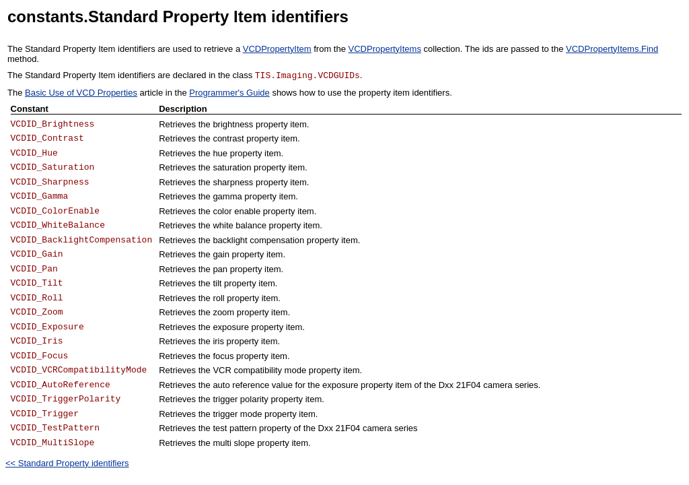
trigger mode (237, 414)
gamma (227, 196)
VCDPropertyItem (277, 49)
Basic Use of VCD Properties (81, 93)
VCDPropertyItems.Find (612, 49)
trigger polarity (240, 399)
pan (220, 269)
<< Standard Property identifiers (67, 463)
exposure (230, 327)
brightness (233, 124)
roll (218, 298)
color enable (236, 211)
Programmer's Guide (229, 93)
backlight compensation (258, 240)
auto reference (241, 385)
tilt (217, 283)
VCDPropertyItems (385, 49)
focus (223, 356)
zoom (223, 312)
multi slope (233, 443)
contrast (228, 138)
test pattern (234, 428)
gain (221, 254)
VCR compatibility (247, 370)
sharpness (233, 182)
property (246, 153)
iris (218, 341)
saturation (232, 167)
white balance (239, 225)
